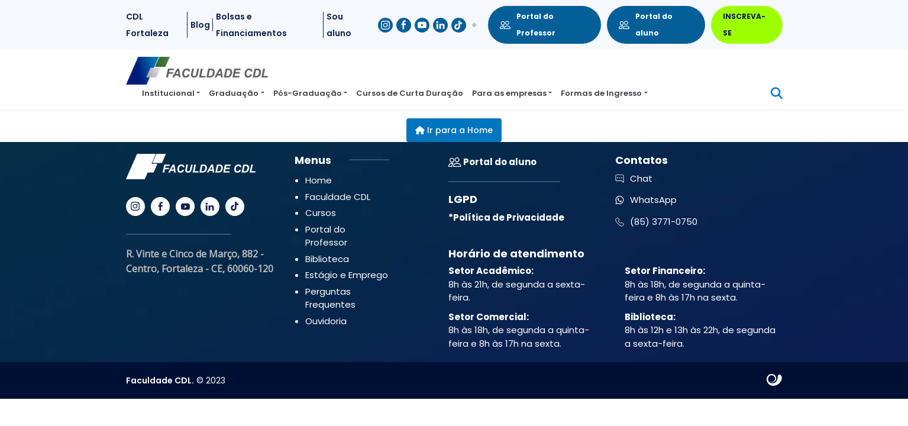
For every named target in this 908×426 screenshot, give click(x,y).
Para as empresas (509, 93)
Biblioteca (327, 259)
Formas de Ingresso (601, 93)
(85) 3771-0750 (656, 221)
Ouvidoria (326, 321)
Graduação (233, 93)
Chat (633, 178)
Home (318, 180)
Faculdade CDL (337, 197)
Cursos (320, 212)
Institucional (168, 93)
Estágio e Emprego (346, 275)
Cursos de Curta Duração (409, 93)
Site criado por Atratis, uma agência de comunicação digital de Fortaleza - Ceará (775, 380)
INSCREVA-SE (744, 24)
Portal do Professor (527, 24)
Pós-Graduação (307, 93)
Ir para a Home (454, 130)
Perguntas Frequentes (330, 298)
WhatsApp (646, 199)
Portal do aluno (646, 24)
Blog (200, 25)
